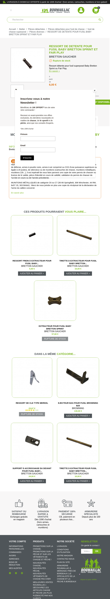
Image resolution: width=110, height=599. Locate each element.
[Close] (95, 91)
